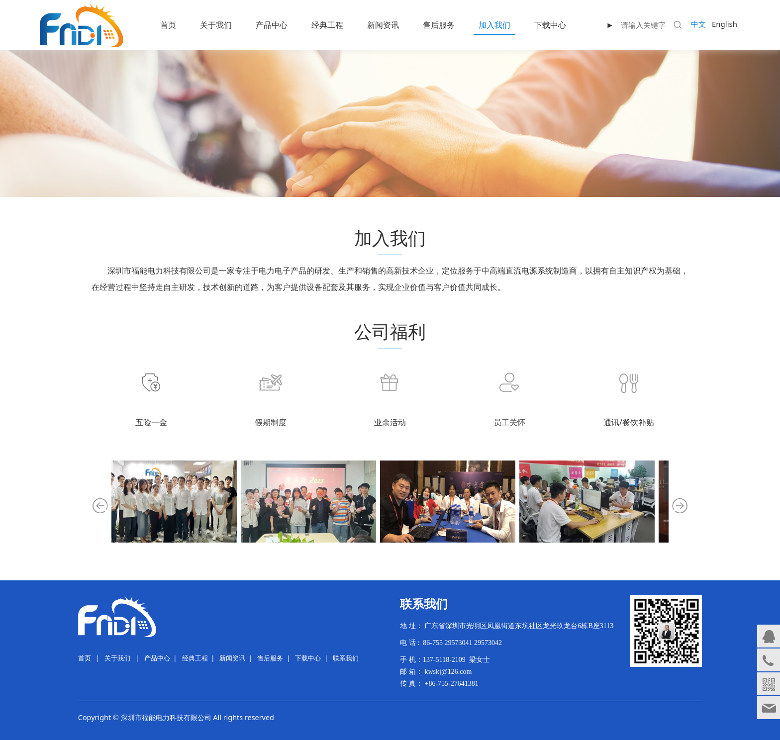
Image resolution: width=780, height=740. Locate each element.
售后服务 (439, 24)
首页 (168, 24)
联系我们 (346, 657)
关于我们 (216, 24)
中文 (698, 24)
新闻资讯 (383, 24)
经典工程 (327, 24)
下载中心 (550, 24)
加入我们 (494, 24)
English (724, 24)
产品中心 (272, 24)
